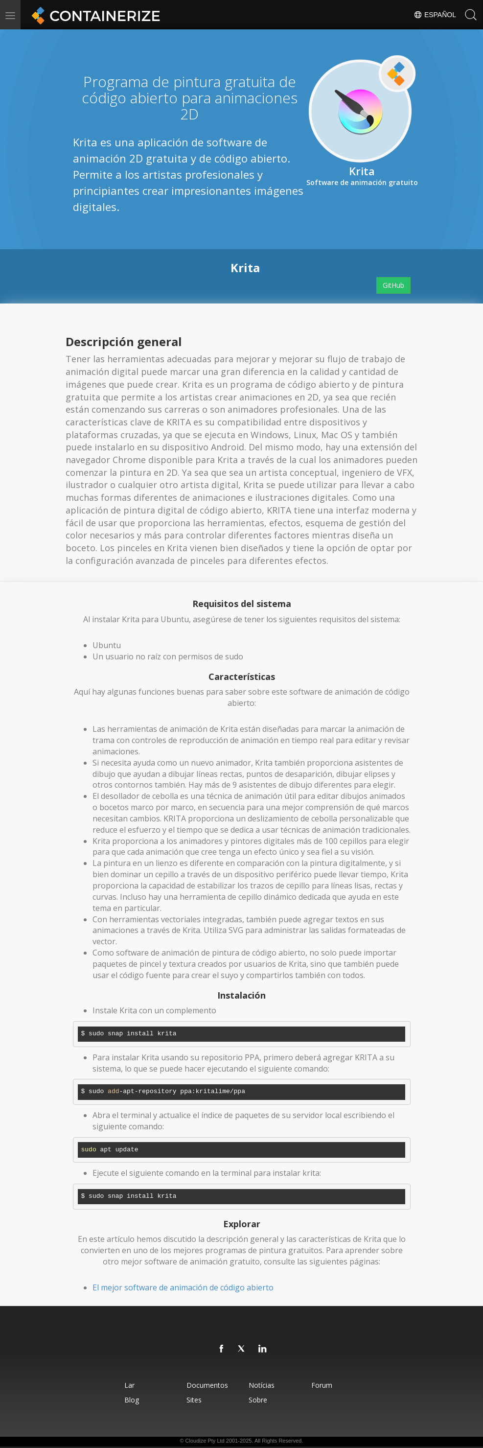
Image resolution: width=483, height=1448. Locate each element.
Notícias (262, 1385)
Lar (129, 1385)
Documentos (207, 1385)
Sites (194, 1399)
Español (435, 14)
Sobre (258, 1399)
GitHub (393, 285)
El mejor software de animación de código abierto (183, 1287)
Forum (321, 1385)
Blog (131, 1399)
